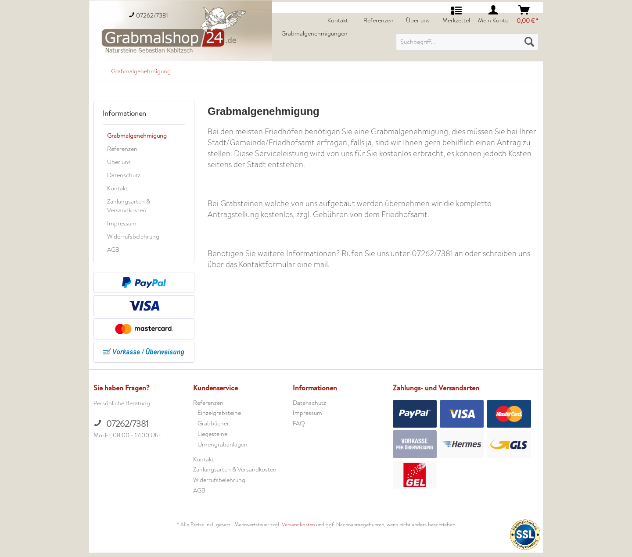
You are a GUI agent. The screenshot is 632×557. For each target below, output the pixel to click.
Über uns (119, 161)
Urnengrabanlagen (223, 444)
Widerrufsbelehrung (133, 236)
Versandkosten (298, 524)
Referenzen (122, 148)
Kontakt (117, 188)
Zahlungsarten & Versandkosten (128, 205)
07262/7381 (120, 424)
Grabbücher (213, 423)
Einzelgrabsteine (219, 412)
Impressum (121, 223)
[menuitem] (467, 41)
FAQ (299, 423)
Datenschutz (123, 175)
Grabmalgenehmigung (137, 135)
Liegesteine (212, 433)
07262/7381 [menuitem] (148, 15)
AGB (113, 249)
